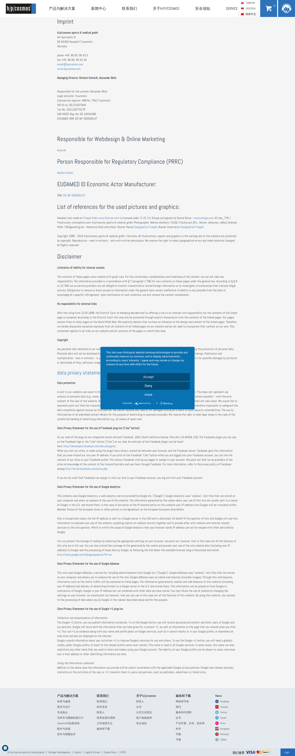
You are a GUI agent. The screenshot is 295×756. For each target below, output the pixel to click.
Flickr (222, 723)
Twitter (223, 712)
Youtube (224, 707)
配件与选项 (63, 728)
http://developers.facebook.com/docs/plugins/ (89, 446)
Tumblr (223, 717)
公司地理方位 (105, 723)
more (148, 395)
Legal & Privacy (92, 752)
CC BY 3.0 (145, 218)
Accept (148, 377)
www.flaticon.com (108, 218)
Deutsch (250, 8)
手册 (178, 734)
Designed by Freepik (146, 227)
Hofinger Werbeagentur (59, 752)
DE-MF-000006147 (74, 195)
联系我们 (129, 8)
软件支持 (102, 707)
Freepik (87, 218)
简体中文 (251, 14)
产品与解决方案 (62, 8)
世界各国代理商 (106, 717)
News (218, 696)
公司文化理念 (144, 712)
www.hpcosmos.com (69, 69)
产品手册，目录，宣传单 (190, 723)
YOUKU (223, 739)
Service (232, 8)
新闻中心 (98, 8)
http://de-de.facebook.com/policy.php (86, 469)
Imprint (77, 752)
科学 (178, 728)
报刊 (178, 707)
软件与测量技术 (66, 734)
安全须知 (202, 8)
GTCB (122, 752)
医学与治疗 (63, 707)
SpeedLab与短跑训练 (68, 723)
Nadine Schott (65, 173)
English (250, 3)
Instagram (225, 728)
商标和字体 (182, 701)
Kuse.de (61, 150)
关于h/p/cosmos (166, 8)
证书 (138, 707)
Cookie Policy (110, 752)
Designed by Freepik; (192, 227)
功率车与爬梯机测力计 (70, 717)
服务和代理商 (184, 712)
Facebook (224, 701)
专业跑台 (62, 712)
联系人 (101, 712)
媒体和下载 (103, 728)
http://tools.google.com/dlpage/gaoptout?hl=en (84, 555)
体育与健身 (63, 701)
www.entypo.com (203, 218)
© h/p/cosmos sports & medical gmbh (26, 752)
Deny (148, 386)
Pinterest (224, 734)
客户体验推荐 (144, 717)
